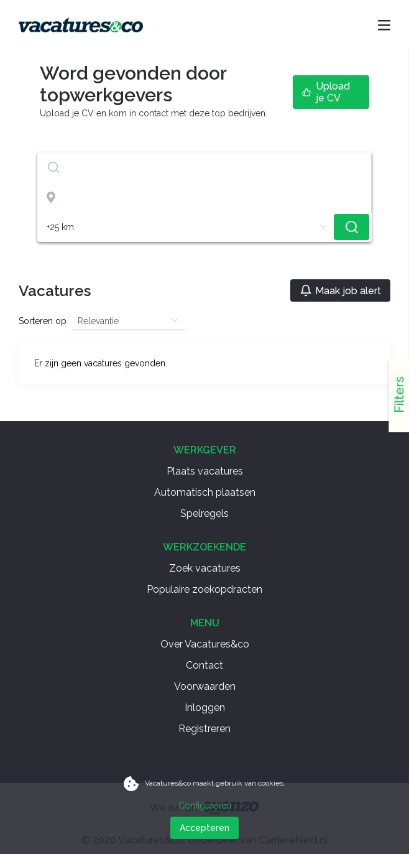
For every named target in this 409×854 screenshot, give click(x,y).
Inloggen (205, 707)
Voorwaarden (205, 686)
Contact (204, 665)
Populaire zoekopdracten (204, 589)
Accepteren (204, 828)
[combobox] (204, 167)
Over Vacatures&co (204, 644)
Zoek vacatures (205, 568)
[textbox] (204, 167)
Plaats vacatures (205, 471)
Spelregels (204, 513)
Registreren (204, 729)
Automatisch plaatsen (204, 492)
